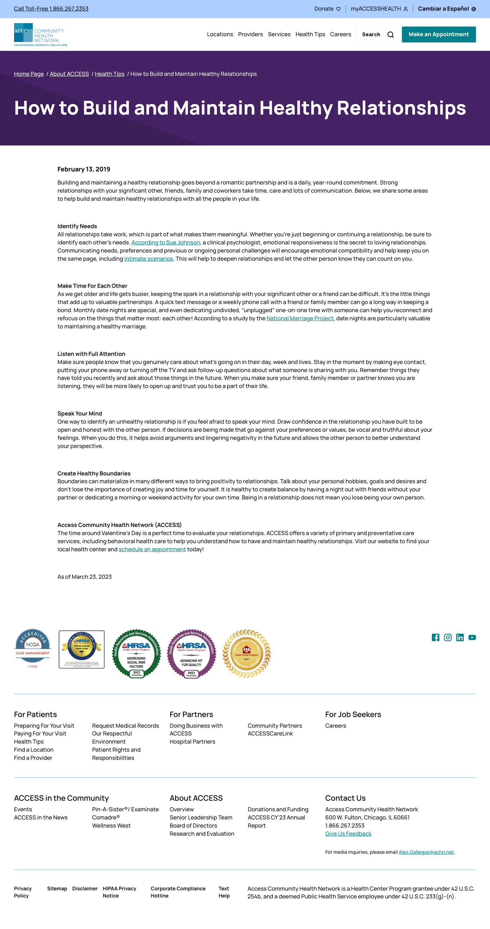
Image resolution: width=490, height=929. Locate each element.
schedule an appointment (152, 549)
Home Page (29, 74)
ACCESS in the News (41, 817)
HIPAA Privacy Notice (119, 892)
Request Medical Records (125, 726)
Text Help (224, 892)
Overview (182, 809)
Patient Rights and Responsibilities (116, 754)
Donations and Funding (278, 809)
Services (279, 34)
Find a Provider (33, 758)
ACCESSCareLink (270, 733)
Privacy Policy (23, 892)
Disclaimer (85, 888)
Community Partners (275, 726)
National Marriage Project (300, 318)
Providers (250, 34)
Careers (340, 34)
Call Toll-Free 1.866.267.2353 (51, 8)
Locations (220, 34)
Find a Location (33, 750)
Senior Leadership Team (201, 817)
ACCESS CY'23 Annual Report (276, 821)
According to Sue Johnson (166, 242)
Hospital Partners (192, 741)
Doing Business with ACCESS (196, 730)
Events (23, 809)
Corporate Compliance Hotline (178, 892)
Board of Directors (193, 825)
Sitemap (57, 888)
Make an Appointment (439, 34)
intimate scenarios (148, 259)
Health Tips (310, 34)
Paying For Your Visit (40, 733)
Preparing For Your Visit (44, 726)
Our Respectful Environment (112, 737)
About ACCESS (69, 74)
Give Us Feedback (348, 834)
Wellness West (111, 825)
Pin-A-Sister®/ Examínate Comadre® (125, 813)
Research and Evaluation (202, 834)
